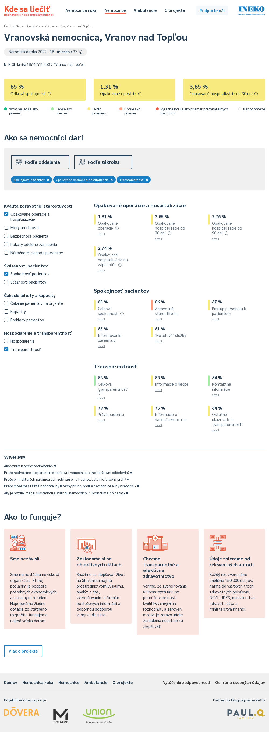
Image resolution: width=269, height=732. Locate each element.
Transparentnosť (133, 179)
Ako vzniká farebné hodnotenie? (30, 465)
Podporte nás (212, 10)
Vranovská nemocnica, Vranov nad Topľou (64, 26)
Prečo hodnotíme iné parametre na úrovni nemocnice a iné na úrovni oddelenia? (68, 472)
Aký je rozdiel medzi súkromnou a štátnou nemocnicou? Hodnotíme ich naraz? (66, 493)
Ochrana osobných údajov (240, 682)
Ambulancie (145, 10)
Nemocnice (115, 10)
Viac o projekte (23, 650)
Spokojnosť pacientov (31, 179)
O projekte (175, 10)
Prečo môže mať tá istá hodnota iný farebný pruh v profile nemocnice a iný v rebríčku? (71, 486)
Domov (10, 682)
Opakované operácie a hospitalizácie (84, 179)
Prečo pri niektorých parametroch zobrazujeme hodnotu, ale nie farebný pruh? (66, 479)
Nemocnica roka (81, 10)
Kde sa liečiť (29, 9)
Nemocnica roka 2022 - (46, 51)
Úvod (7, 26)
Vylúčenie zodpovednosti (186, 682)
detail (101, 233)
